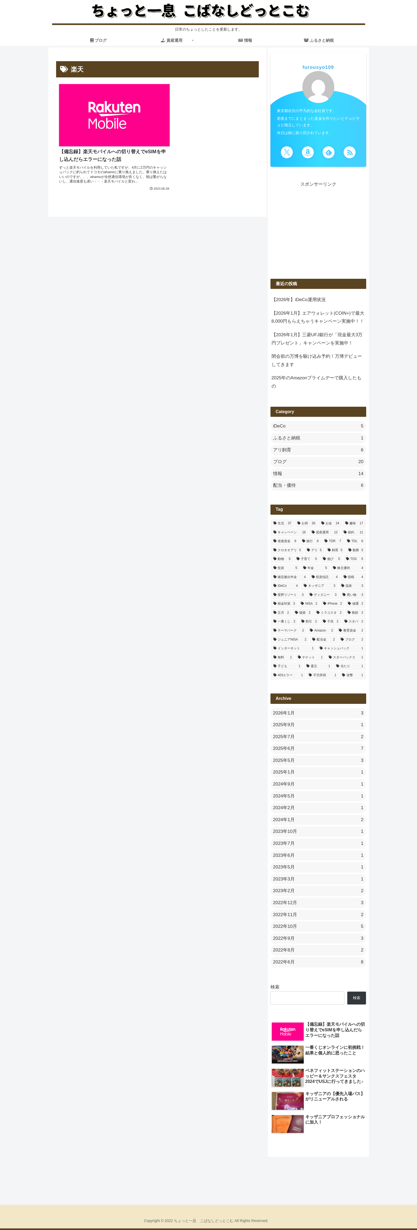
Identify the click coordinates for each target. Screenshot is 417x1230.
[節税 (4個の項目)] (353, 577)
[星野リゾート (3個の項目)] (288, 595)
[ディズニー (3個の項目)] (323, 595)
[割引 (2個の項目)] (309, 622)
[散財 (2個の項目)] (355, 613)
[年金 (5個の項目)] (315, 568)
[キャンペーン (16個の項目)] (289, 533)
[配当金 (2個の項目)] (323, 640)
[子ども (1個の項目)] (287, 666)
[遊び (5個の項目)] (331, 559)
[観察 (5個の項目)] (356, 550)
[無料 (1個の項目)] (282, 658)
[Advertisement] (318, 225)
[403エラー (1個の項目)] (288, 675)
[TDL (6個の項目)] (355, 541)
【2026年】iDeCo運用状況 (299, 299)
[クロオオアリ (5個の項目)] (287, 550)
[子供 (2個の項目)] (330, 622)
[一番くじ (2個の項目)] (284, 622)
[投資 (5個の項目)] (285, 568)
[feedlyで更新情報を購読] (329, 152)
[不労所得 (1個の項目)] (322, 675)
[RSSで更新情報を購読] (350, 152)
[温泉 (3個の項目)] (352, 586)
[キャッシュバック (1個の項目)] (341, 649)
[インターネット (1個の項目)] (293, 649)
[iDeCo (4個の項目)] (285, 586)
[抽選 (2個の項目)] (355, 604)
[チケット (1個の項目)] (310, 658)
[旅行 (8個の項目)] (310, 541)
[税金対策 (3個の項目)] (284, 604)
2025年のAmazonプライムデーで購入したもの (316, 382)
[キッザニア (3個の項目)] (319, 586)
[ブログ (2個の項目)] (352, 640)
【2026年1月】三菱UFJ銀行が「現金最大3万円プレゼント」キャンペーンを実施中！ (317, 339)
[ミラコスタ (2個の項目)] (329, 613)
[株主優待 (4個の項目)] (348, 568)
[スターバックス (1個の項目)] (346, 658)
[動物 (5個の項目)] (282, 559)
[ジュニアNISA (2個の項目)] (290, 640)
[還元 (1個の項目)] (318, 666)
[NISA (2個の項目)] (309, 604)
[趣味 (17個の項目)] (354, 523)
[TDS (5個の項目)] (355, 559)
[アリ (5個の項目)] (314, 550)
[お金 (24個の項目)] (330, 523)
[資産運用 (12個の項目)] (324, 533)
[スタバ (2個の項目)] (354, 622)
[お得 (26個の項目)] (306, 523)
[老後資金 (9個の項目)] (285, 541)
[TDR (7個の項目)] (333, 541)
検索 (275, 987)
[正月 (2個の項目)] (281, 613)
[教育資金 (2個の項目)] (350, 631)
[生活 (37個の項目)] (282, 523)
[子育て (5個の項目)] (306, 559)
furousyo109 (318, 67)
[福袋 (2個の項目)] (303, 613)
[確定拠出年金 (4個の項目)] (289, 577)
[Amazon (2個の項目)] (321, 631)
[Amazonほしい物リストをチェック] (308, 152)
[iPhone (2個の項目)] (332, 604)
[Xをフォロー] (287, 152)
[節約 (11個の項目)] (353, 533)
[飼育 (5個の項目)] (335, 550)
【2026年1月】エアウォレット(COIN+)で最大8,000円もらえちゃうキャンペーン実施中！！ (318, 317)
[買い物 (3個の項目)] (353, 595)
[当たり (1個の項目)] (350, 666)
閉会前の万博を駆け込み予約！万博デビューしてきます (317, 360)
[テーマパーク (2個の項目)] (288, 631)
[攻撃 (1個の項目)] (352, 675)
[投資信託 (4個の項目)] (324, 577)
